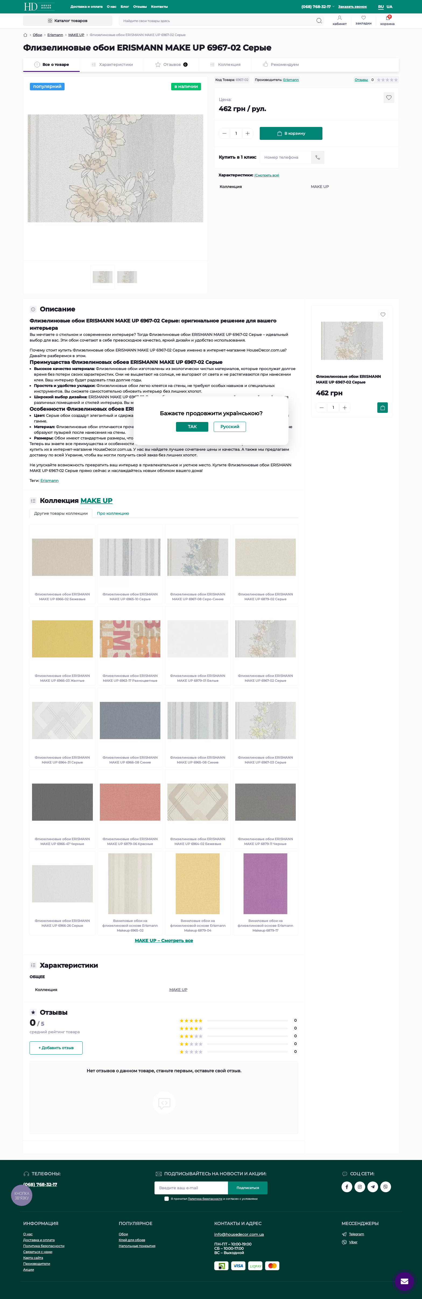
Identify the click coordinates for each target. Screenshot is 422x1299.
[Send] (317, 157)
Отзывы (140, 7)
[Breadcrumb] (25, 35)
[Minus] (224, 133)
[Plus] (247, 133)
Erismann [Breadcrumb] (55, 35)
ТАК (192, 426)
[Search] (319, 21)
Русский (229, 426)
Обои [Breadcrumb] (37, 35)
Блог (125, 7)
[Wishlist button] (389, 97)
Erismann (291, 80)
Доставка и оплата (87, 7)
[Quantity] (236, 133)
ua (389, 6)
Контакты (159, 7)
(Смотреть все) (266, 175)
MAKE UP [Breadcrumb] (76, 35)
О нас (111, 7)
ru (381, 6)
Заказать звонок (352, 7)
